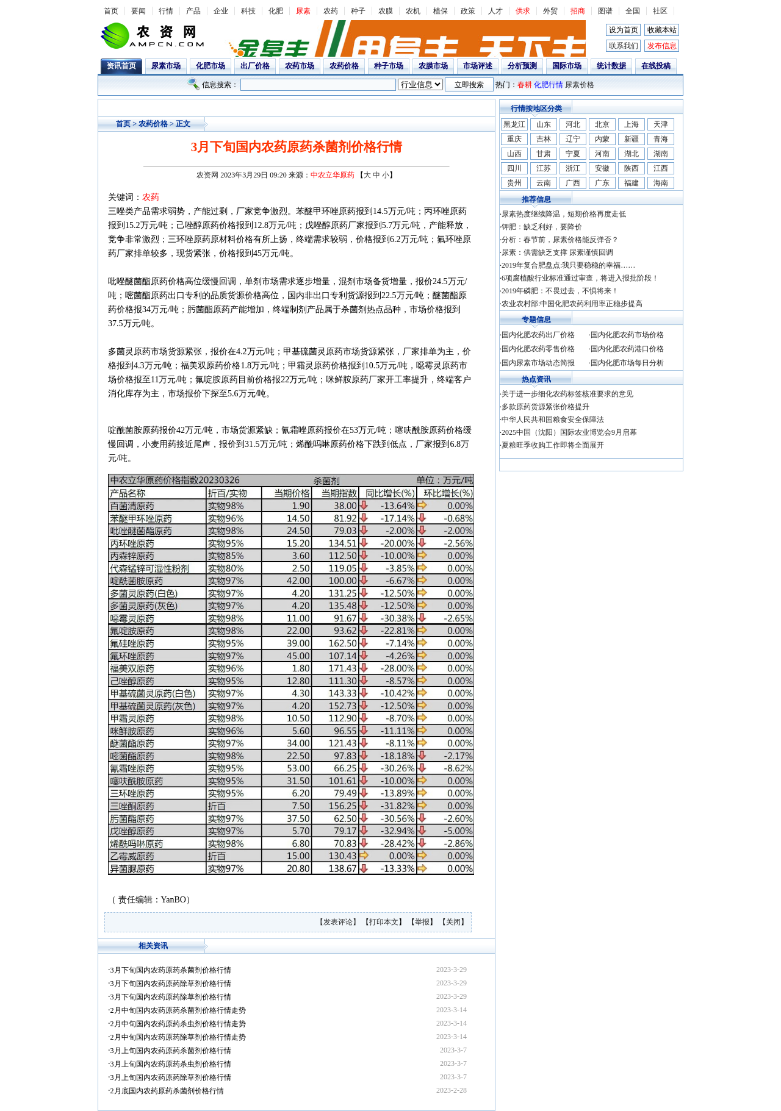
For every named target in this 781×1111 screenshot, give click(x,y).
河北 (573, 124)
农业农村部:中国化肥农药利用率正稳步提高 (572, 303)
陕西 (631, 168)
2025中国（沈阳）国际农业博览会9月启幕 (569, 432)
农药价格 (344, 66)
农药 (330, 11)
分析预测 (522, 66)
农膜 (385, 11)
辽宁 (573, 139)
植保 (440, 11)
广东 (602, 183)
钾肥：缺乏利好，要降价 (542, 227)
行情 (166, 11)
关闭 (453, 922)
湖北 (631, 153)
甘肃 (543, 153)
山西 (514, 153)
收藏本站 (662, 30)
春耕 (524, 84)
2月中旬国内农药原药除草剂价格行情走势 (178, 1037)
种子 (358, 11)
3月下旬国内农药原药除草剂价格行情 (170, 983)
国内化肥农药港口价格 (627, 349)
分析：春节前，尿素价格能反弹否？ (560, 239)
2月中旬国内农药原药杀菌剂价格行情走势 (178, 1010)
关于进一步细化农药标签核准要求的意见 (567, 394)
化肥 (275, 11)
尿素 (303, 11)
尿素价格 (579, 84)
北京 (602, 124)
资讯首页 (121, 66)
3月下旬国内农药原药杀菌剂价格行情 (170, 970)
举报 (422, 922)
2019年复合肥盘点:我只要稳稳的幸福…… (568, 265)
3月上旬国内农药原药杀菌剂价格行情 (170, 1050)
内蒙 (602, 139)
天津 (660, 124)
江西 (660, 168)
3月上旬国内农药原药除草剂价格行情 (170, 1077)
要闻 (138, 11)
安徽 (602, 168)
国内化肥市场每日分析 (627, 363)
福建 (631, 183)
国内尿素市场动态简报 (538, 363)
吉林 (543, 139)
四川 (514, 168)
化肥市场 (210, 66)
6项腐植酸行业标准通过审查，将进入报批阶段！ (580, 278)
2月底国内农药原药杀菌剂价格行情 (167, 1091)
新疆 (631, 139)
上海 (631, 124)
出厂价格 (255, 66)
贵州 (514, 183)
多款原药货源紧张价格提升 (545, 406)
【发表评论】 (339, 922)
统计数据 (611, 66)
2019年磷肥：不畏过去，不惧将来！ (560, 291)
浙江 (573, 168)
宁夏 (573, 153)
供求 (523, 11)
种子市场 (388, 66)
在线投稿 (656, 66)
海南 (660, 183)
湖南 (660, 153)
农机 (413, 11)
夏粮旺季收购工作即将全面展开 (553, 445)
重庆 (514, 139)
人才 (495, 11)
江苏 (543, 168)
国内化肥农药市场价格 (627, 334)
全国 (632, 11)
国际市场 (566, 66)
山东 (543, 124)
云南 (543, 183)
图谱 (605, 11)
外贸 (550, 11)
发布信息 (662, 45)
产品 (193, 11)
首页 (111, 11)
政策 (468, 11)
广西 (573, 183)
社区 (660, 11)
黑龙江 (514, 124)
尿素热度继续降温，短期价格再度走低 (564, 214)
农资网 (207, 175)
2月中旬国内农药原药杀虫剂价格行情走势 (178, 1024)
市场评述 (477, 66)
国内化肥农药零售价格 (538, 349)
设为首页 (623, 30)
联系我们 (623, 45)
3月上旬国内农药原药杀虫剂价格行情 (170, 1064)
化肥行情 (548, 84)
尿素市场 (166, 66)
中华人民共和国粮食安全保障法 (553, 419)
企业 (221, 11)
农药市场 (299, 66)
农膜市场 (433, 66)
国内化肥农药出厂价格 (538, 334)
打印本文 (383, 922)
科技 (248, 11)
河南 (602, 153)
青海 (660, 139)
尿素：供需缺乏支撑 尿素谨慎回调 (557, 252)
